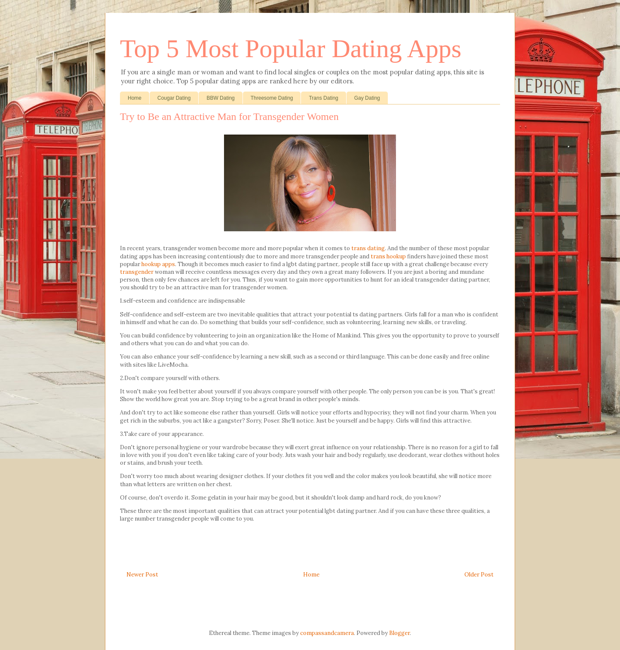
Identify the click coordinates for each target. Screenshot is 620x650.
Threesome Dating (272, 98)
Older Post (479, 574)
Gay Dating (367, 98)
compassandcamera (327, 633)
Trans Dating (323, 98)
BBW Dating (220, 98)
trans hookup (388, 256)
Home (134, 98)
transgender (136, 272)
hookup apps (158, 264)
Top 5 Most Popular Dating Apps (290, 48)
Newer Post (142, 574)
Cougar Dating (173, 98)
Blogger (399, 633)
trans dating (368, 248)
